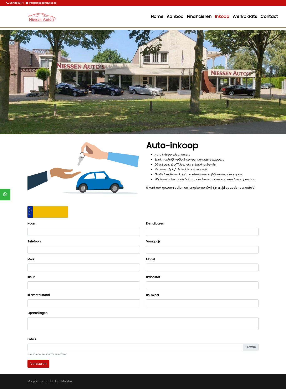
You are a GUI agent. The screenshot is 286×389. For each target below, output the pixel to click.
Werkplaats (245, 16)
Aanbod (175, 16)
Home (157, 16)
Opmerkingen (37, 313)
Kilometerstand (38, 295)
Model (150, 259)
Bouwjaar (152, 295)
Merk (30, 259)
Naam (31, 223)
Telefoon (34, 241)
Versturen (38, 363)
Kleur (31, 277)
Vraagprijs (153, 241)
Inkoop (222, 16)
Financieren (199, 16)
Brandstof (153, 277)
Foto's (31, 339)
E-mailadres (155, 223)
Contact (269, 16)
